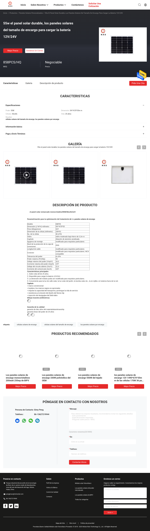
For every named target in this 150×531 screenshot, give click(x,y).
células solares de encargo (27, 325)
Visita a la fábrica (51, 487)
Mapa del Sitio (60, 523)
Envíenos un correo (34, 51)
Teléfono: (73, 449)
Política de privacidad (87, 523)
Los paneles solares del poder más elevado (84, 489)
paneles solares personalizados (31, 13)
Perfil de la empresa (52, 483)
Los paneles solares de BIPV (84, 495)
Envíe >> (110, 512)
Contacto (49, 497)
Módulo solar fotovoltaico (83, 483)
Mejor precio (12, 51)
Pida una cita (138, 83)
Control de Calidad (52, 492)
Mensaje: (73, 409)
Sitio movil (72, 523)
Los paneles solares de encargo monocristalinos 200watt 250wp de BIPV (18, 378)
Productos (13, 13)
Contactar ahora (79, 462)
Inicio (5, 13)
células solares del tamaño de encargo (58, 325)
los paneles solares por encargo (92, 325)
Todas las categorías (81, 499)
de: (71, 437)
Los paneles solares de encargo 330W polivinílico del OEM (56, 378)
